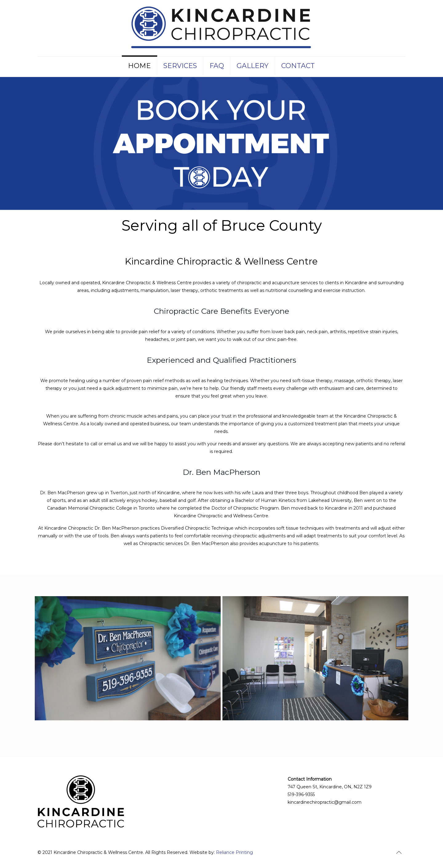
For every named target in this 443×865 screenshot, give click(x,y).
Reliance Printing (234, 852)
